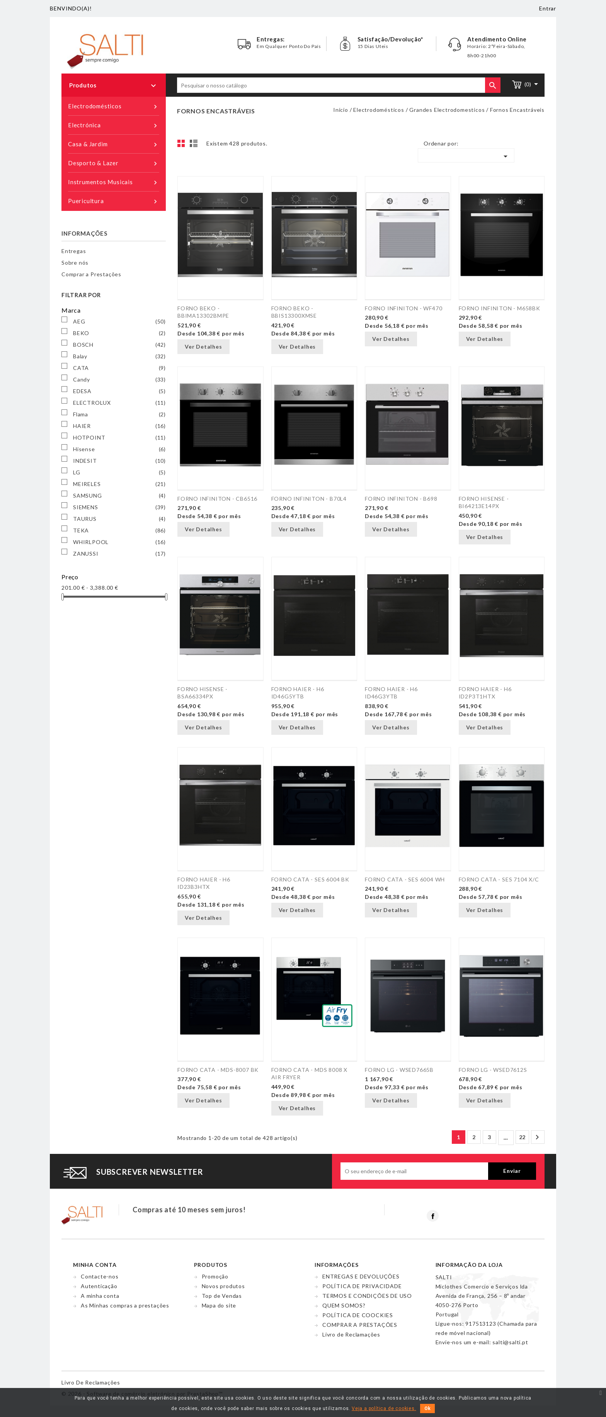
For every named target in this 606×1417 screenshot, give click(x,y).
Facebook (432, 1215)
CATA (119, 368)
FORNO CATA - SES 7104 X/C (499, 879)
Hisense (119, 449)
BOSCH (119, 345)
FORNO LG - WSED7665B (399, 1069)
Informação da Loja (469, 1264)
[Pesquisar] (339, 85)
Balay (119, 356)
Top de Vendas (222, 1295)
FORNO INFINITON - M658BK (499, 308)
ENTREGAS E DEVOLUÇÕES (361, 1276)
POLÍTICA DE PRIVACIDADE (362, 1286)
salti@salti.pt (510, 1342)
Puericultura (113, 201)
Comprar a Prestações (91, 274)
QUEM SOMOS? (344, 1305)
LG (119, 472)
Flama (119, 414)
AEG (119, 321)
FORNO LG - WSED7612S (493, 1069)
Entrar (547, 8)
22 (522, 1137)
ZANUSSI (119, 554)
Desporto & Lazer (113, 163)
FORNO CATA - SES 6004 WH (405, 879)
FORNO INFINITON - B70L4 (309, 498)
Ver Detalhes (203, 346)
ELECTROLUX (119, 403)
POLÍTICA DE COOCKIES (357, 1315)
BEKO (119, 333)
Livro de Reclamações (351, 1334)
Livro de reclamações (90, 1382)
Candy (119, 379)
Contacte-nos (100, 1276)
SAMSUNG (119, 496)
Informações (84, 233)
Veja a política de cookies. (384, 1408)
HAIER (119, 426)
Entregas (73, 251)
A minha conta (100, 1295)
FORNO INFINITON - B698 (401, 498)
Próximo (537, 1137)
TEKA (119, 530)
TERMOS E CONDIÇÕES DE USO (367, 1295)
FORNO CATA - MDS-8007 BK (218, 1069)
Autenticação (99, 1286)
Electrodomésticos (113, 106)
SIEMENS (119, 507)
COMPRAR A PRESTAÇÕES (359, 1324)
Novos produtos (223, 1286)
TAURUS (119, 519)
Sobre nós (75, 262)
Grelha (183, 145)
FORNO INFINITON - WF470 (403, 308)
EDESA (119, 391)
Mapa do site (219, 1305)
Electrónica (113, 125)
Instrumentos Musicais (113, 182)
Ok (427, 1408)
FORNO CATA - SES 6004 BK (310, 879)
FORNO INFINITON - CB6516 (217, 498)
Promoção (215, 1276)
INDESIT (119, 461)
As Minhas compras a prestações (125, 1305)
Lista (195, 145)
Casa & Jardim (113, 144)
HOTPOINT (119, 438)
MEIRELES (119, 484)
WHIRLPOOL (119, 542)
